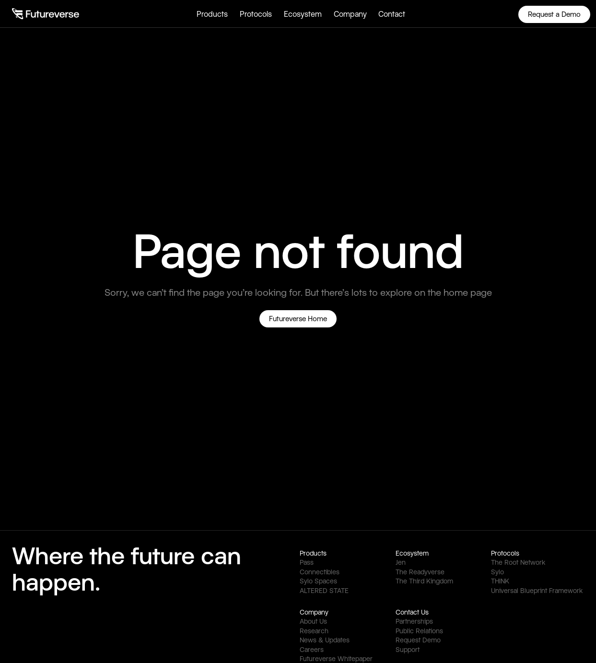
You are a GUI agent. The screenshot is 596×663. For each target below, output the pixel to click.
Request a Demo (554, 14)
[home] (45, 13)
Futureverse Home (298, 318)
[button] (212, 13)
